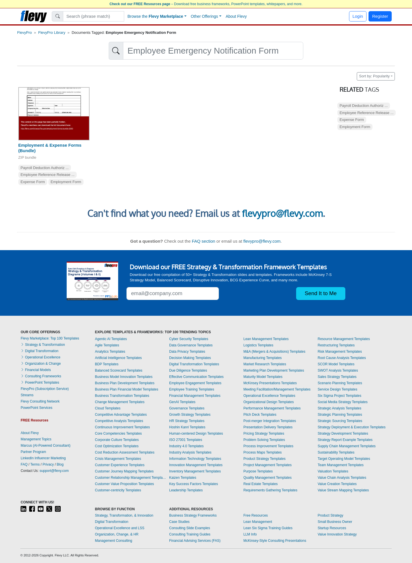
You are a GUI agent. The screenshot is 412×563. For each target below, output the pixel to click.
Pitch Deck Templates (259, 415)
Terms (35, 464)
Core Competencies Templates (118, 433)
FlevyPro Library (52, 32)
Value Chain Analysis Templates (342, 478)
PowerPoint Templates (40, 382)
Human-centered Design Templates (196, 433)
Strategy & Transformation (43, 345)
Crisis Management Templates (118, 459)
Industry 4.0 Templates (186, 446)
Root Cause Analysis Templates (342, 358)
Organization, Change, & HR (116, 534)
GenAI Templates (182, 402)
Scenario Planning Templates (340, 383)
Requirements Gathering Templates (270, 490)
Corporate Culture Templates (117, 440)
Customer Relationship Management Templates (131, 478)
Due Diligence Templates (188, 370)
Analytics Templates (110, 352)
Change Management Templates (119, 402)
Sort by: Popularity (374, 76)
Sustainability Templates (336, 452)
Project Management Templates (267, 465)
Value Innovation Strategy (337, 534)
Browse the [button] (155, 16)
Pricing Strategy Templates (263, 433)
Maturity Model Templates (263, 377)
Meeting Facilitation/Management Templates (277, 389)
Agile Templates (107, 345)
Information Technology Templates (195, 459)
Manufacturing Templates (262, 358)
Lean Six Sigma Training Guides (267, 528)
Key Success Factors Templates (193, 484)
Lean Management (257, 522)
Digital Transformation (39, 351)
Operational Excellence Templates (269, 396)
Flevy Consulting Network (40, 401)
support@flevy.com (54, 471)
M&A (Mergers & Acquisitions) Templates (274, 352)
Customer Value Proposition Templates (124, 484)
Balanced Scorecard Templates (118, 370)
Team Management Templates (341, 465)
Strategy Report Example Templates (345, 440)
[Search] (93, 16)
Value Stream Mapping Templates (343, 490)
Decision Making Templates (190, 358)
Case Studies (179, 522)
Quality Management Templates (267, 478)
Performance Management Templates (272, 408)
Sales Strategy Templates (337, 377)
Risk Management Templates (340, 352)
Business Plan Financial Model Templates (126, 389)
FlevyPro (24, 32)
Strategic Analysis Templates (339, 408)
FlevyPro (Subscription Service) (45, 389)
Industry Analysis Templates (190, 452)
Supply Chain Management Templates (347, 446)
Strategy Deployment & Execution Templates (351, 427)
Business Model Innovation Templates (123, 377)
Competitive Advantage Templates (121, 415)
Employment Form (66, 182)
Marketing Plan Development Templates (273, 370)
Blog (60, 464)
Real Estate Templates (260, 484)
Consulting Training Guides (189, 534)
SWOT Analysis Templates (338, 370)
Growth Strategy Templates (190, 415)
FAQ (24, 464)
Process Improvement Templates (268, 446)
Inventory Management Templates (195, 471)
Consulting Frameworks (41, 376)
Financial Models (36, 370)
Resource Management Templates (344, 339)
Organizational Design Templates (268, 402)
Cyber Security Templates (188, 339)
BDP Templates (106, 364)
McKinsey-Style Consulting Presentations (274, 541)
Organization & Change (41, 364)
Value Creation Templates (337, 484)
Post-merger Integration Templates (269, 421)
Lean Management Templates (266, 339)
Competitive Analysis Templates (119, 421)
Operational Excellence (40, 357)
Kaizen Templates (182, 478)
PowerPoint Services (36, 408)
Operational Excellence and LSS (119, 528)
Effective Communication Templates (196, 377)
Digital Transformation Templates (194, 364)
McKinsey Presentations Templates (270, 383)
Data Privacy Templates (187, 352)
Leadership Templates (186, 490)
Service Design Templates (337, 389)
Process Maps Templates (262, 452)
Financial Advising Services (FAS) (194, 541)
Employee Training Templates (191, 389)
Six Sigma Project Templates (339, 396)
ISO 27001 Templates (185, 440)
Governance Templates (186, 408)
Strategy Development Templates (343, 433)
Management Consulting (113, 541)
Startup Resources (332, 528)
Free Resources (255, 515)
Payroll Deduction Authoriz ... (45, 168)
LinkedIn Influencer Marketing (43, 458)
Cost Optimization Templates (117, 446)
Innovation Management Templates (196, 465)
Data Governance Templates (191, 345)
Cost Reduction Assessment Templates (124, 452)
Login (357, 16)
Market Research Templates (264, 364)
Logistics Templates (258, 345)
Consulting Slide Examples (189, 528)
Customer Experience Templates (119, 465)
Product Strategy (330, 515)
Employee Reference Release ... (48, 174)
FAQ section (203, 241)
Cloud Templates (107, 408)
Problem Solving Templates (264, 440)
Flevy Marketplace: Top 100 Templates (50, 338)
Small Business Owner (335, 522)
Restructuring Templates (336, 345)
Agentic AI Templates (111, 339)
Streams (27, 395)
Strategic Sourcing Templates (340, 421)
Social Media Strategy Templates (343, 402)
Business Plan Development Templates (124, 383)
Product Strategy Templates (264, 459)
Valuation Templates (333, 471)
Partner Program (33, 452)
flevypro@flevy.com (282, 213)
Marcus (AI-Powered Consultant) (45, 446)
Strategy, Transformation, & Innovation (124, 515)
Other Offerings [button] (204, 16)
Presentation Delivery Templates (268, 427)
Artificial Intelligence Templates (118, 358)
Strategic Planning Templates (340, 415)
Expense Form (33, 182)
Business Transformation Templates (122, 396)
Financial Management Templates (194, 396)
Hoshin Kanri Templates (187, 427)
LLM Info (250, 534)
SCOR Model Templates (336, 364)
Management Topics (36, 439)
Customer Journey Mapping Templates (124, 471)
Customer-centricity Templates (118, 490)
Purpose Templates (258, 471)
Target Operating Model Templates (344, 459)
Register (380, 16)
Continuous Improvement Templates (122, 427)
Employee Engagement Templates (195, 383)
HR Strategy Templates (186, 421)
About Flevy (236, 16)
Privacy (48, 464)
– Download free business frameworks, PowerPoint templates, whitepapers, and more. (206, 4)
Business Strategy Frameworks (193, 515)
